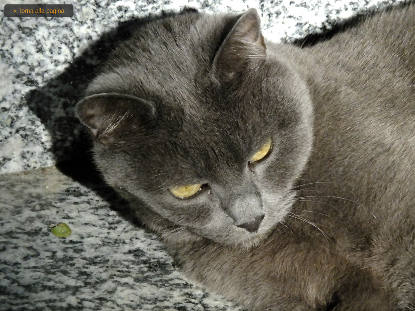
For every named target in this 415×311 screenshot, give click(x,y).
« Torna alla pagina (38, 10)
